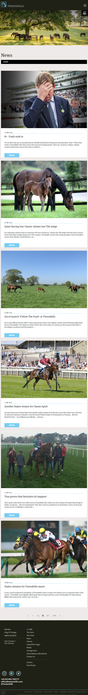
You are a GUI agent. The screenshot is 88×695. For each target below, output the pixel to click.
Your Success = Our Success (10, 642)
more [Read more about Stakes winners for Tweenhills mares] (12, 605)
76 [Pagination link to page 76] (47, 615)
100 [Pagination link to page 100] (54, 615)
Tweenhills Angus (33, 644)
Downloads (31, 665)
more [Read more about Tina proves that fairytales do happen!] (12, 515)
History (29, 641)
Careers (29, 662)
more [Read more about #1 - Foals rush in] (12, 155)
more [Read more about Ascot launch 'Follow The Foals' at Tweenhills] (12, 335)
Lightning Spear (10, 635)
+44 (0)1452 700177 (10, 679)
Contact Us (31, 656)
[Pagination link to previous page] (28, 615)
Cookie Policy (38, 692)
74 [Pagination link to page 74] (38, 615)
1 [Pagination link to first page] (32, 615)
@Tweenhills (7, 684)
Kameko (7, 629)
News (29, 638)
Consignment (32, 650)
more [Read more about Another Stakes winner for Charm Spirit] (12, 425)
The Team (30, 635)
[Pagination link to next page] (60, 615)
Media (29, 647)
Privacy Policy (48, 692)
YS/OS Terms (28, 692)
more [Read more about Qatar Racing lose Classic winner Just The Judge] (12, 245)
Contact (56, 692)
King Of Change (10, 632)
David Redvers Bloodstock (37, 653)
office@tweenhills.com (12, 681)
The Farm (30, 632)
